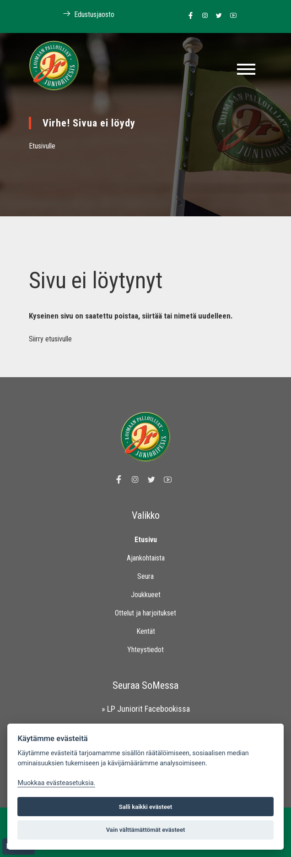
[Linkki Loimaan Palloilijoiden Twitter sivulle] (216, 16)
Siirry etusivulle (50, 339)
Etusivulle (42, 146)
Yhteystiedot (145, 649)
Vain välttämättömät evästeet (145, 829)
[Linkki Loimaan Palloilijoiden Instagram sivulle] (202, 16)
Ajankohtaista (146, 558)
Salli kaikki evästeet (145, 806)
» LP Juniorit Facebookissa (146, 709)
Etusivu (146, 539)
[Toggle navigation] (246, 69)
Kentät (145, 631)
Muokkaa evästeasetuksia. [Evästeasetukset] (56, 783)
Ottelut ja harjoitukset (145, 613)
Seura (145, 576)
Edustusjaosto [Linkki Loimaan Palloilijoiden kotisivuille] (83, 14)
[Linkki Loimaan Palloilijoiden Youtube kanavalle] (231, 16)
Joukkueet (146, 594)
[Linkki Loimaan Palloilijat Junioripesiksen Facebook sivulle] (188, 16)
